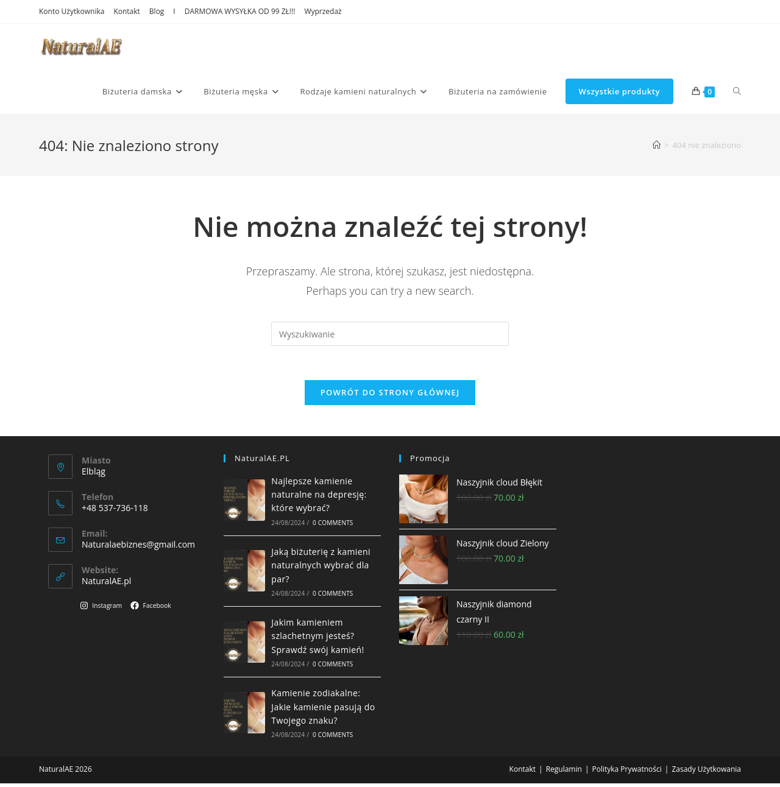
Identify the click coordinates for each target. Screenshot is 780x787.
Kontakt (126, 11)
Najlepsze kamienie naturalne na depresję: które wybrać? (318, 497)
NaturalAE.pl (106, 584)
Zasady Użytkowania (706, 773)
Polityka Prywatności (626, 773)
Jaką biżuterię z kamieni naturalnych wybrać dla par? (320, 568)
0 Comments (333, 526)
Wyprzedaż (322, 11)
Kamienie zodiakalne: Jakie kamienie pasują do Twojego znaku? (323, 710)
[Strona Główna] (657, 144)
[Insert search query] (390, 334)
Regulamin (564, 773)
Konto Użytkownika (71, 11)
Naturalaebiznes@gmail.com (138, 548)
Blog (157, 11)
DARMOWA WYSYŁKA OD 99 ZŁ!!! (240, 11)
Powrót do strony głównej (390, 395)
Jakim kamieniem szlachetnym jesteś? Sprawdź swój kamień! (317, 639)
